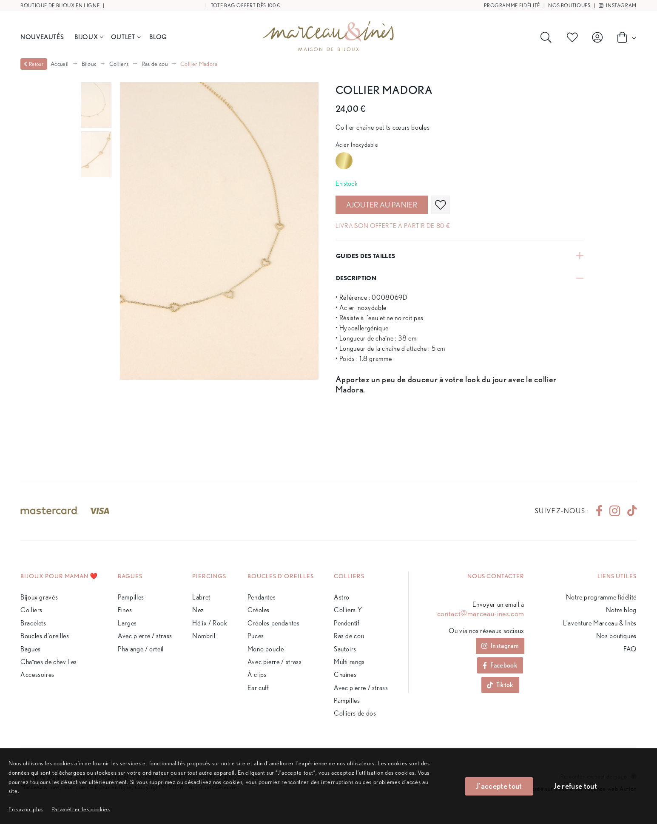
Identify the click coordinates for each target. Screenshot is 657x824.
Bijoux (88, 37)
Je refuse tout (575, 786)
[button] (80, 809)
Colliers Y (348, 610)
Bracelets (33, 623)
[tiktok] (628, 511)
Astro (342, 597)
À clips (257, 675)
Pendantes (261, 597)
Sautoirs (345, 649)
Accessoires (37, 675)
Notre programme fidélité (601, 597)
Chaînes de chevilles (48, 662)
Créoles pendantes (273, 623)
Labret (201, 597)
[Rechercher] (547, 37)
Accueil (59, 63)
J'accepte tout (499, 786)
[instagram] (614, 511)
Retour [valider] (33, 64)
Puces (255, 636)
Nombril (203, 636)
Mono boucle (265, 649)
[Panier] (624, 37)
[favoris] (440, 205)
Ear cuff (258, 688)
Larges (127, 623)
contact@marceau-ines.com (480, 613)
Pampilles (131, 597)
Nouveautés (42, 37)
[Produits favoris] (574, 37)
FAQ (630, 649)
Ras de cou (155, 63)
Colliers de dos (355, 713)
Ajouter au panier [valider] (381, 204)
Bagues (30, 649)
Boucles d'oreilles (44, 636)
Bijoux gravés (39, 597)
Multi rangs (349, 662)
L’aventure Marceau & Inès (600, 623)
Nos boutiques (569, 5)
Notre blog (621, 610)
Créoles (258, 610)
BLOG (158, 37)
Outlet (125, 37)
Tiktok (500, 685)
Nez (198, 610)
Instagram (618, 5)
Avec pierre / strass (145, 636)
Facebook (500, 665)
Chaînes (345, 675)
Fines (125, 610)
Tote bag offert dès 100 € (245, 5)
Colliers (119, 63)
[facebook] (599, 511)
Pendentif (347, 623)
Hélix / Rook (210, 623)
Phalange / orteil (141, 649)
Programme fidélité (512, 5)
